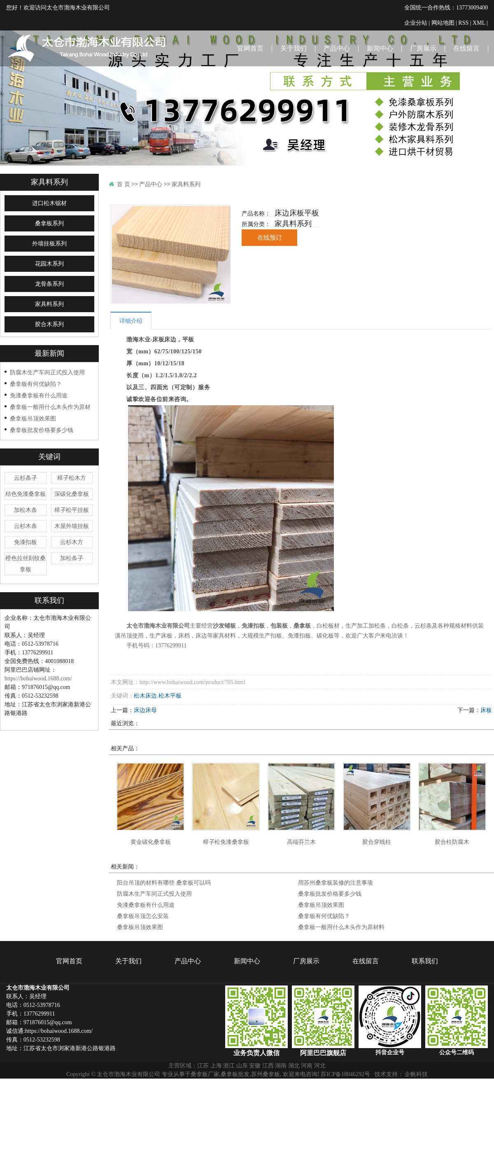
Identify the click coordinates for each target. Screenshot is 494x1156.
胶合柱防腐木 (452, 842)
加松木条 (25, 510)
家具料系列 (49, 304)
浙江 (229, 1065)
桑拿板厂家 (205, 1074)
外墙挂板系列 (49, 244)
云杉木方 (71, 542)
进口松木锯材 (49, 203)
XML (479, 23)
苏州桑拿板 (265, 1074)
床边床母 (145, 710)
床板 (486, 710)
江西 (268, 1065)
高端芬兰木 (301, 842)
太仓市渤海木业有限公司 (158, 626)
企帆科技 (416, 1074)
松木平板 (170, 695)
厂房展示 (423, 48)
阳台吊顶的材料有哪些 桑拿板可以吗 (164, 882)
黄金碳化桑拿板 (150, 842)
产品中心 (337, 48)
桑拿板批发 (235, 1074)
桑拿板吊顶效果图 (33, 418)
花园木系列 (49, 264)
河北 (320, 1065)
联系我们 (474, 102)
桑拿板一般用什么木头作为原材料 (341, 927)
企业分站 (415, 23)
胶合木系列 (49, 324)
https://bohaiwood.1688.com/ (38, 678)
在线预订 (269, 237)
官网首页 (250, 48)
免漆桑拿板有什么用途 (39, 395)
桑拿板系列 (49, 223)
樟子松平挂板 (71, 510)
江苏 (203, 1065)
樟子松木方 (71, 478)
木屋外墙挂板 (71, 526)
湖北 (294, 1065)
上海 (216, 1065)
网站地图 (442, 23)
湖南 (281, 1065)
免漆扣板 (25, 542)
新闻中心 (380, 48)
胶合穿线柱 (376, 842)
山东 (242, 1065)
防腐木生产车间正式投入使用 (47, 372)
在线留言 (466, 48)
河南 (306, 1065)
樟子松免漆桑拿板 (226, 842)
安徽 (255, 1065)
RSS (463, 23)
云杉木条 (25, 526)
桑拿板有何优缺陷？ (36, 384)
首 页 (123, 184)
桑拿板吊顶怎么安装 (143, 916)
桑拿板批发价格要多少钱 (41, 430)
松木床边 (145, 695)
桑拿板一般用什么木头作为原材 (50, 407)
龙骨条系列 (49, 284)
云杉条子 (25, 478)
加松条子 (71, 558)
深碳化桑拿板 (71, 494)
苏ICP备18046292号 (345, 1074)
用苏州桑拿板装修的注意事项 (335, 882)
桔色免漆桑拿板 (25, 494)
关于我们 (293, 48)
